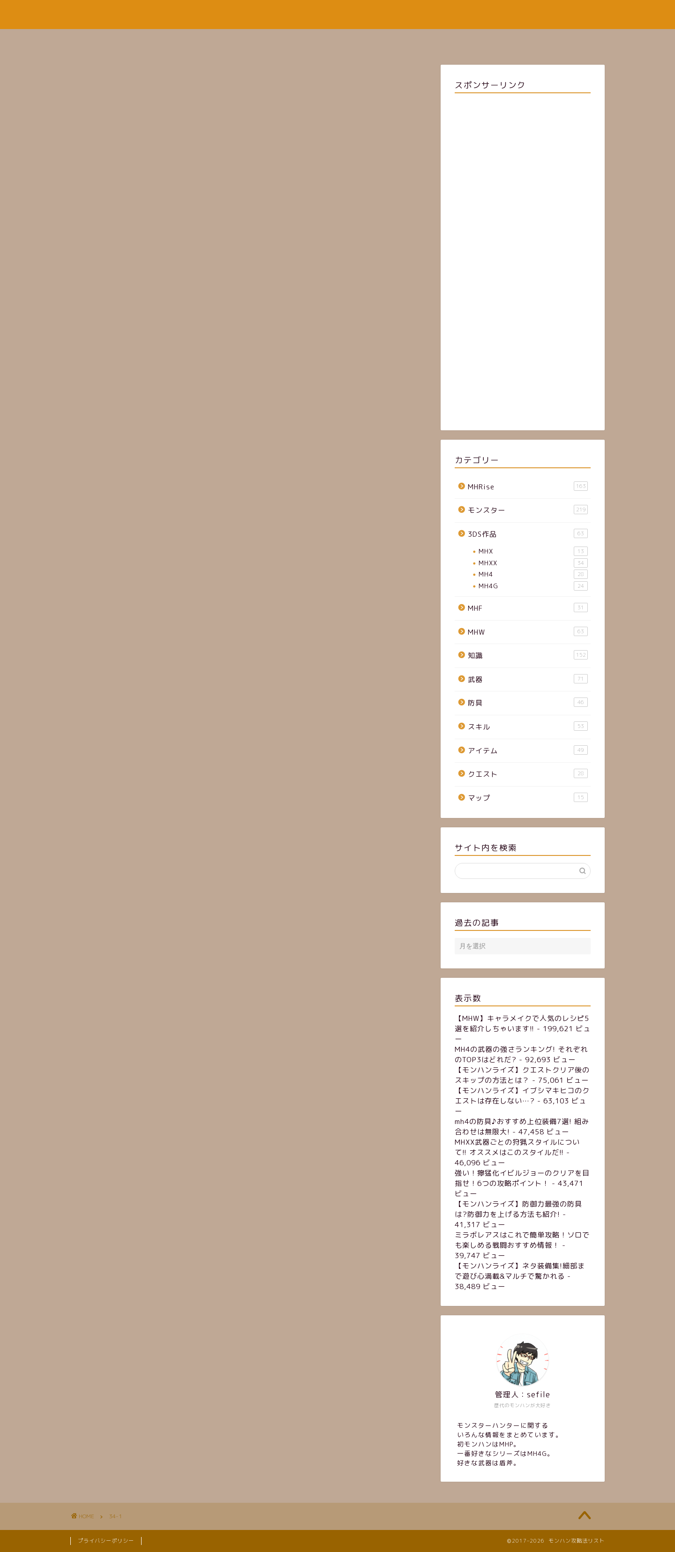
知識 (528, 655)
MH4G (533, 586)
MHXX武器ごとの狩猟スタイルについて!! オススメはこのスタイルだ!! (517, 1147)
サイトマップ (313, 40)
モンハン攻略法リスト (337, 14)
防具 (528, 702)
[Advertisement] (523, 259)
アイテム (528, 750)
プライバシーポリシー (106, 1541)
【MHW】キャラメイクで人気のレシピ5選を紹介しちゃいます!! (522, 1023)
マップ (528, 798)
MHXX (533, 563)
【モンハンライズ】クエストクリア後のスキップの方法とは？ (522, 1075)
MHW (528, 632)
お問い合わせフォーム (393, 40)
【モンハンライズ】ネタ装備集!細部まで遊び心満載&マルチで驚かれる (520, 1271)
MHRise (528, 486)
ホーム (258, 40)
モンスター (528, 510)
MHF (528, 608)
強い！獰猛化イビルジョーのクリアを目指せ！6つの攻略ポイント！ (522, 1178)
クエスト (528, 774)
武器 (528, 679)
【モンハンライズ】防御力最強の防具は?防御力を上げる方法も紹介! (518, 1209)
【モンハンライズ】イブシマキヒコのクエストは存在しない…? (522, 1096)
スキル (528, 726)
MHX (533, 551)
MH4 (533, 574)
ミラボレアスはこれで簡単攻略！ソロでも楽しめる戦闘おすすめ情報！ (522, 1240)
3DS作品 (528, 534)
